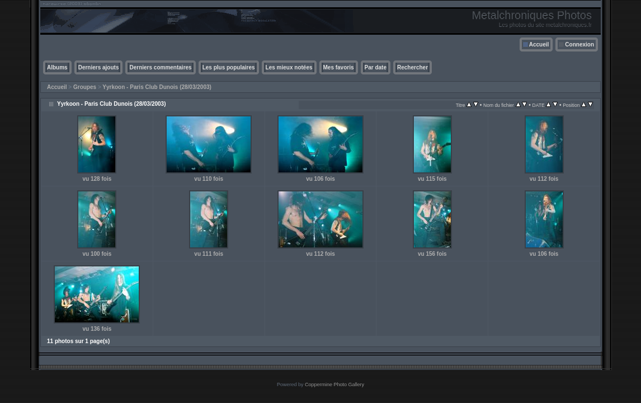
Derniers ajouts (98, 67)
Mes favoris (338, 67)
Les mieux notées (289, 67)
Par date (376, 67)
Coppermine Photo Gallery (334, 384)
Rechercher (412, 67)
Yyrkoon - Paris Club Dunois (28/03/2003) (156, 87)
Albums (57, 67)
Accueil (539, 44)
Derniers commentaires (160, 67)
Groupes (84, 87)
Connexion (579, 44)
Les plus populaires (228, 67)
